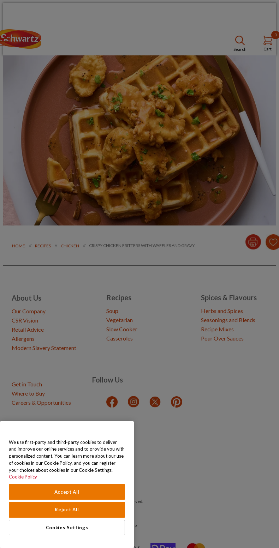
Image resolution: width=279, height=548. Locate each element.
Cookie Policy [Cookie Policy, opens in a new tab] (23, 477)
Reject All (67, 509)
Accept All (67, 492)
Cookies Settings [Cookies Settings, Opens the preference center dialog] (67, 527)
